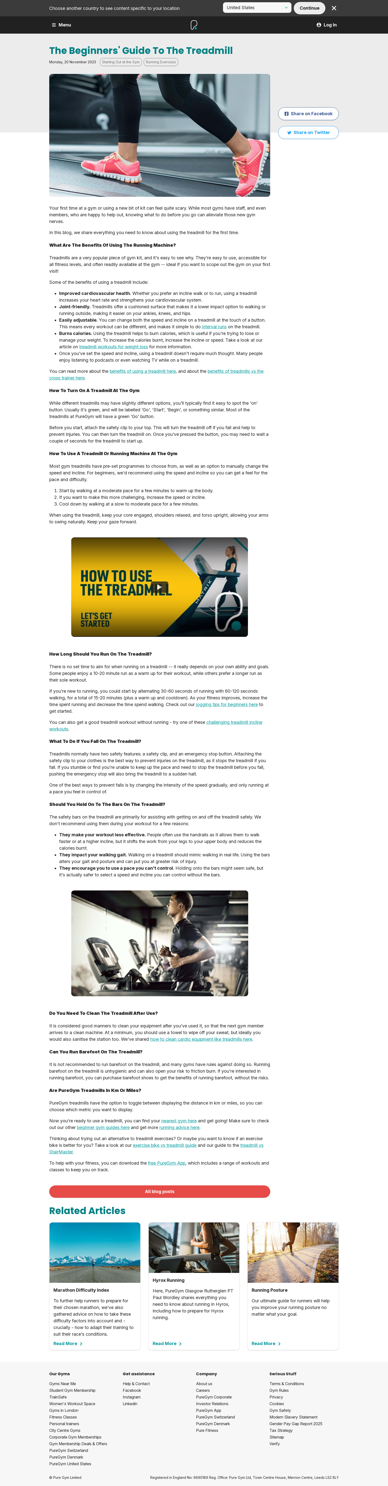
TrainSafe (58, 1397)
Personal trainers (64, 1423)
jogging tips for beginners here (227, 704)
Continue (309, 8)
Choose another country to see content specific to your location (114, 8)
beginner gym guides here (103, 1127)
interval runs (214, 326)
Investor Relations (212, 1403)
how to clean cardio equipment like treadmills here (201, 1039)
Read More (68, 1343)
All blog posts (159, 1191)
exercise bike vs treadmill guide (164, 1145)
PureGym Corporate (214, 1397)
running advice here (179, 1127)
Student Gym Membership (72, 1390)
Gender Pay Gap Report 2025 (295, 1423)
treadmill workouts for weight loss (113, 346)
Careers (203, 1390)
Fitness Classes (63, 1417)
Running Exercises (161, 62)
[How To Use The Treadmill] (159, 587)
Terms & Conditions (286, 1383)
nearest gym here (179, 1120)
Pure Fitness (207, 1430)
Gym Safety (280, 1410)
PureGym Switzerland (68, 1450)
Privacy (276, 1397)
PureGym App (208, 1410)
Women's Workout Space (72, 1403)
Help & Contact (136, 1383)
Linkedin (130, 1403)
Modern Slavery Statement (293, 1417)
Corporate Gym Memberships (75, 1437)
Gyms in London (63, 1410)
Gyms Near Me (62, 1383)
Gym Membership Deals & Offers (78, 1443)
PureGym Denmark (66, 1457)
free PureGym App (166, 1163)
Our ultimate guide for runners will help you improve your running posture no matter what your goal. (293, 1284)
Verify (274, 1443)
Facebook (132, 1390)
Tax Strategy (281, 1430)
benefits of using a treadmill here (143, 371)
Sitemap (276, 1437)
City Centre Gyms (64, 1430)
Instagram (132, 1397)
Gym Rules (279, 1390)
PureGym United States (70, 1463)
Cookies (276, 1403)
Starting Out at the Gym (121, 62)
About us (204, 1383)
